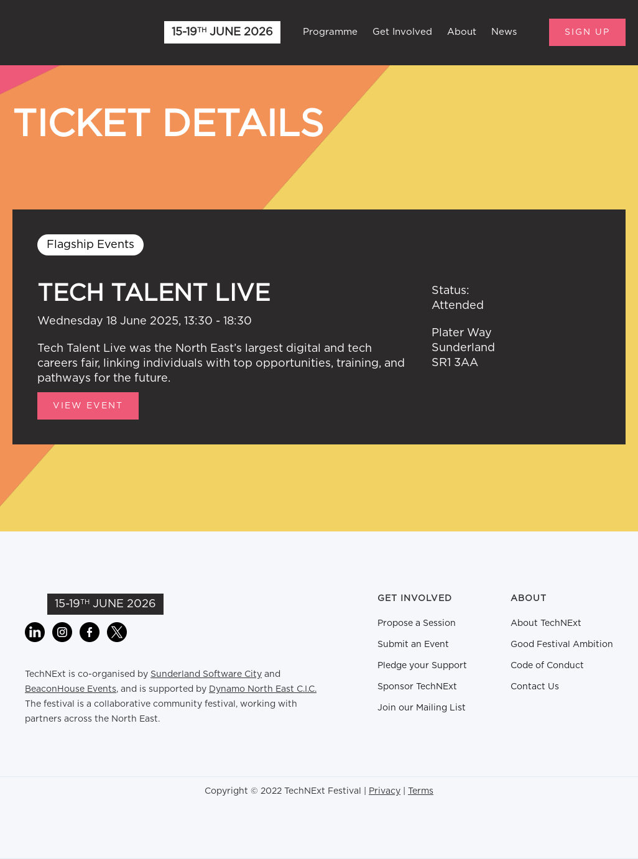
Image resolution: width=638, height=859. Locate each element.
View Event (88, 406)
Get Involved (402, 32)
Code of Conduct (547, 665)
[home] (74, 32)
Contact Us (535, 686)
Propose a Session (416, 623)
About (461, 32)
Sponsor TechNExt (417, 686)
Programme (330, 32)
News (504, 32)
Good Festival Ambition (562, 644)
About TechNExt (546, 623)
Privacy (384, 791)
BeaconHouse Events (70, 689)
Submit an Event (413, 644)
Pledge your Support (422, 665)
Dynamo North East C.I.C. (263, 689)
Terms (420, 791)
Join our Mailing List (421, 708)
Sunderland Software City (206, 674)
